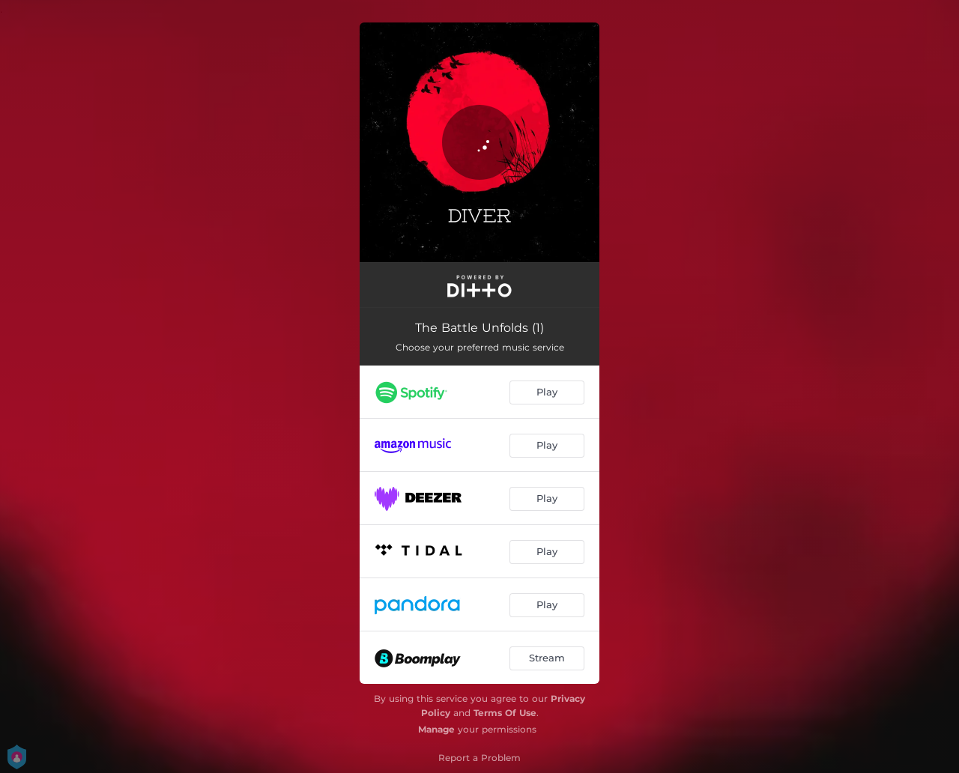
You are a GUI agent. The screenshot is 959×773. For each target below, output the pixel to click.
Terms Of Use (505, 712)
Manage (436, 729)
